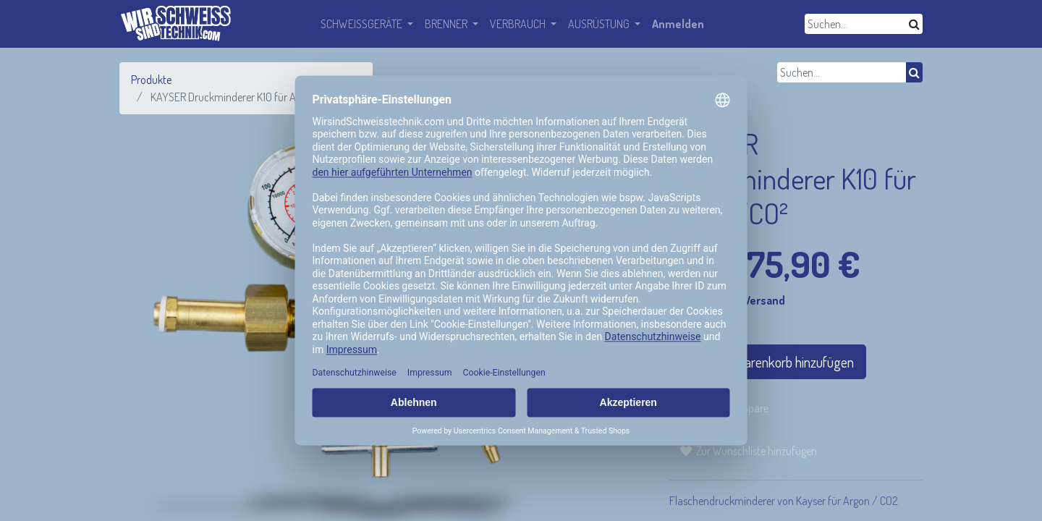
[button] (748, 451)
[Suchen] (914, 24)
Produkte (151, 79)
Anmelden (678, 24)
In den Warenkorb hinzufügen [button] (768, 361)
